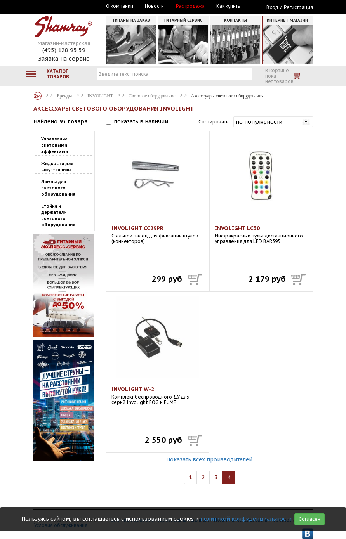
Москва (69, 6)
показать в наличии (141, 121)
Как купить (228, 6)
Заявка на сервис (63, 58)
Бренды (38, 96)
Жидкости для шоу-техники (57, 166)
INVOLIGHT (100, 96)
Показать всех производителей (209, 459)
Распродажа (190, 6)
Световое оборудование (152, 96)
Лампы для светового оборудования (58, 188)
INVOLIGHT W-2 (132, 389)
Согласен (309, 519)
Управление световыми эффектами (54, 145)
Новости (154, 6)
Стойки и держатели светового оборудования (58, 215)
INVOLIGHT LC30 (237, 228)
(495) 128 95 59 (63, 50)
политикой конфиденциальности (246, 518)
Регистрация (298, 7)
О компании (119, 6)
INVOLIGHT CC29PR (137, 228)
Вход (272, 7)
